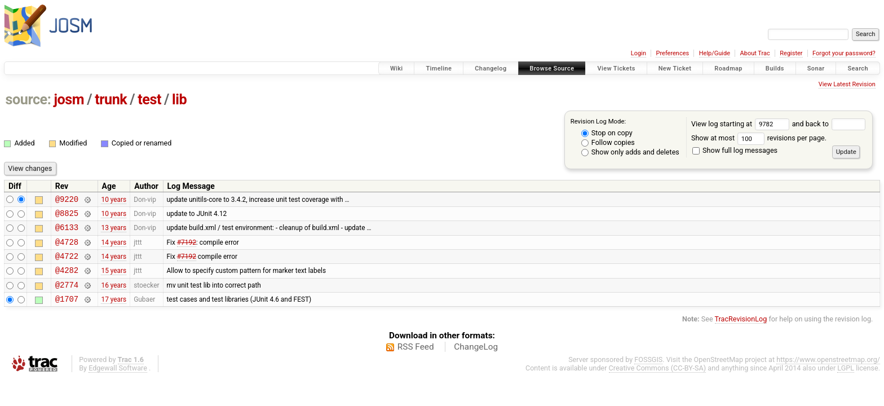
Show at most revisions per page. (758, 138)
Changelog (490, 68)
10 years (113, 200)
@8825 (66, 216)
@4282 (66, 280)
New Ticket (675, 68)
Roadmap (728, 68)
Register (791, 53)
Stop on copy (607, 133)
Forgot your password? (844, 53)
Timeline (439, 68)
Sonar (816, 68)
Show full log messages (734, 150)
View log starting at (741, 124)
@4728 (66, 248)
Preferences (672, 53)
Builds (775, 68)
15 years (113, 280)
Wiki (396, 68)
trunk (111, 99)
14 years (113, 248)
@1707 (66, 312)
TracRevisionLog (741, 332)
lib (179, 99)
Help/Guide (714, 53)
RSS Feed (415, 360)
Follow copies (608, 142)
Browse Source (552, 68)
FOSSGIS (648, 373)
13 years (113, 232)
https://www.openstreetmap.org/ (828, 373)
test (149, 99)
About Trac (755, 53)
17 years (113, 312)
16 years (113, 296)
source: (28, 99)
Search (857, 68)
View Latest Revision (847, 84)
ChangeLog (476, 360)
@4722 (66, 264)
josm (69, 99)
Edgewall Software (118, 381)
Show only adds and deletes (630, 152)
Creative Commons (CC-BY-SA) (657, 381)
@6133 (66, 232)
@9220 (66, 200)
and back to (829, 124)
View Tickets (616, 68)
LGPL (845, 381)
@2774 (66, 296)
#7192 (186, 248)
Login (638, 53)
